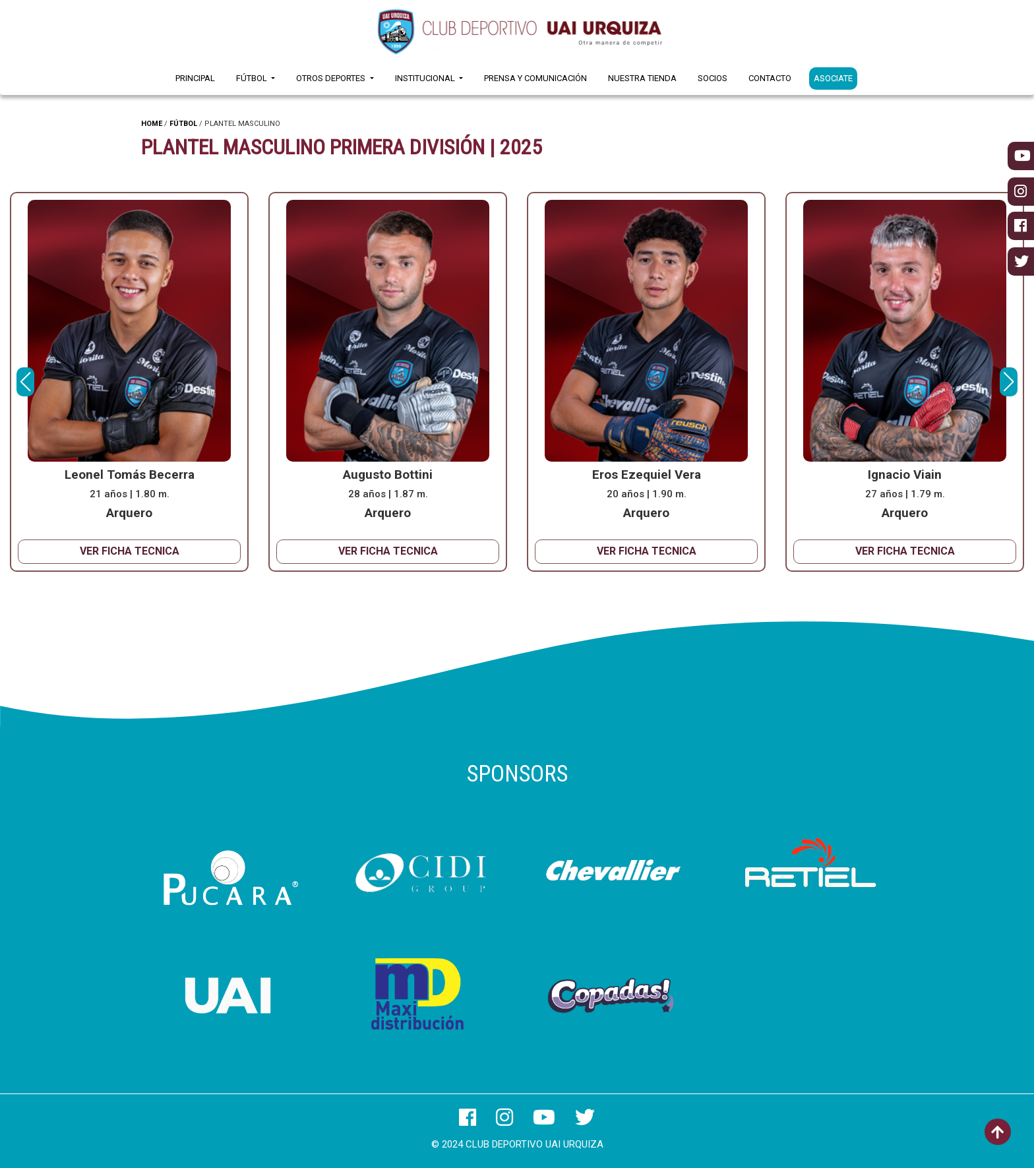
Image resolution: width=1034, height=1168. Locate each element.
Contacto (769, 78)
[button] (1009, 381)
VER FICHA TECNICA (129, 551)
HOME (151, 123)
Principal (195, 78)
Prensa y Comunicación (535, 78)
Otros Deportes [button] (331, 78)
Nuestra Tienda (642, 78)
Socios (712, 78)
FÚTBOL (183, 123)
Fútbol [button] (252, 78)
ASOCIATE (833, 78)
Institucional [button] (426, 78)
